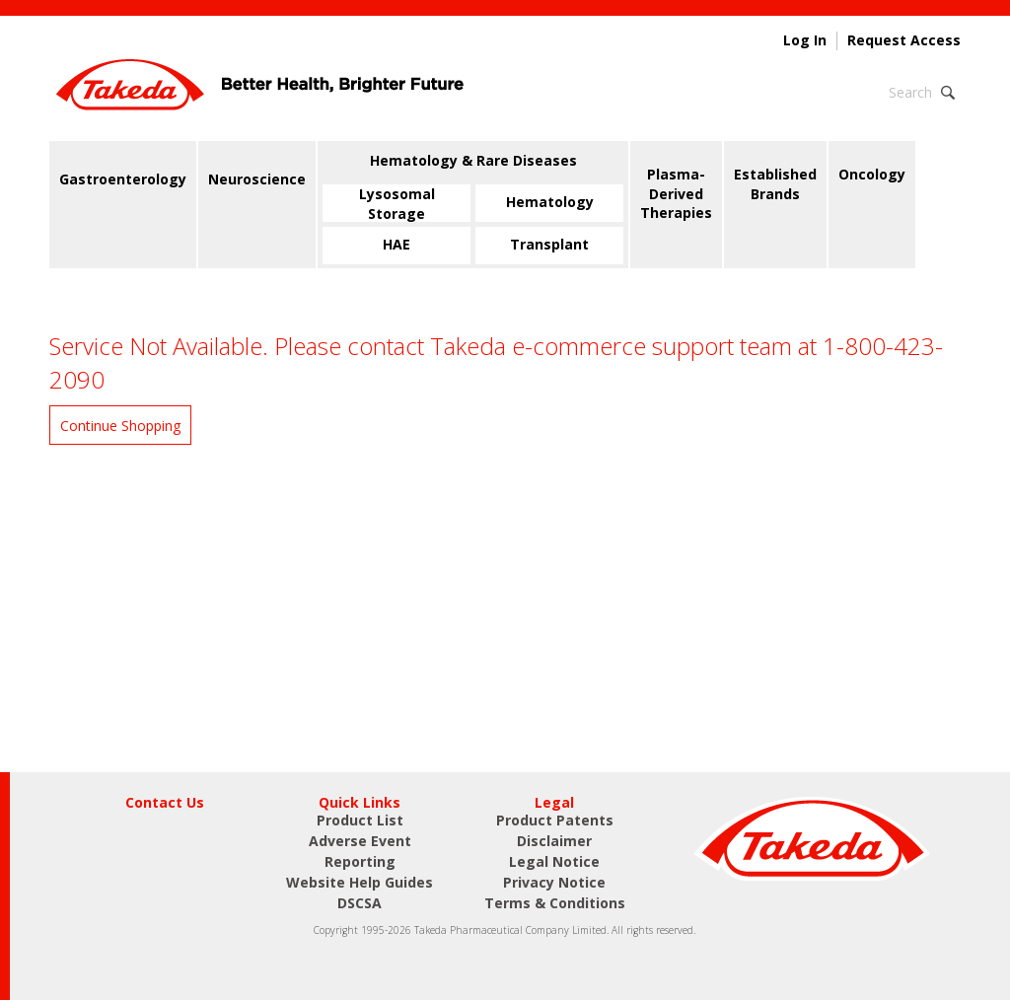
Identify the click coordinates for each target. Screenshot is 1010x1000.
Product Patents (554, 820)
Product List (360, 820)
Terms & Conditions (554, 902)
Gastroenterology (122, 179)
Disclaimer (554, 840)
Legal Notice (554, 861)
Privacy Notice (554, 882)
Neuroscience (257, 179)
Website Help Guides (359, 882)
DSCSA (359, 902)
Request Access (904, 40)
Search (910, 92)
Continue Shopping (120, 425)
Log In (805, 40)
